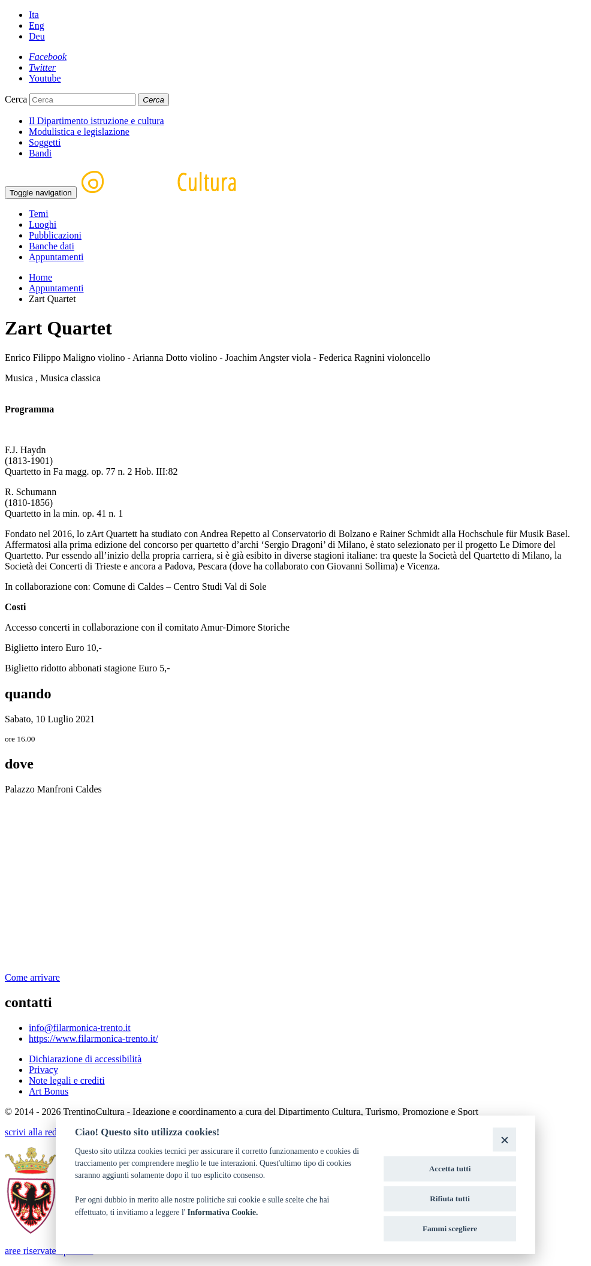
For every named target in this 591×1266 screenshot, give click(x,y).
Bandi (40, 153)
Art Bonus (48, 1091)
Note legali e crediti (67, 1080)
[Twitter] (42, 67)
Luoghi (42, 224)
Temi (39, 214)
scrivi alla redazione (43, 1132)
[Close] (504, 1139)
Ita (34, 15)
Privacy (43, 1070)
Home (40, 277)
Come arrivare (32, 977)
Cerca (16, 99)
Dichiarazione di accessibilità (85, 1059)
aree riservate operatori (49, 1251)
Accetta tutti (450, 1168)
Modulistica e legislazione (79, 131)
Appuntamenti (56, 257)
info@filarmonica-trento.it (80, 1028)
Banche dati (51, 246)
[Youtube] (45, 78)
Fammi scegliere (450, 1228)
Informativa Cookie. (223, 1212)
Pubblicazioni (55, 235)
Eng (36, 25)
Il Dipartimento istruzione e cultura (96, 121)
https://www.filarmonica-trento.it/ (93, 1038)
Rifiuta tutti (450, 1198)
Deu (37, 36)
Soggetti (45, 142)
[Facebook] (48, 57)
